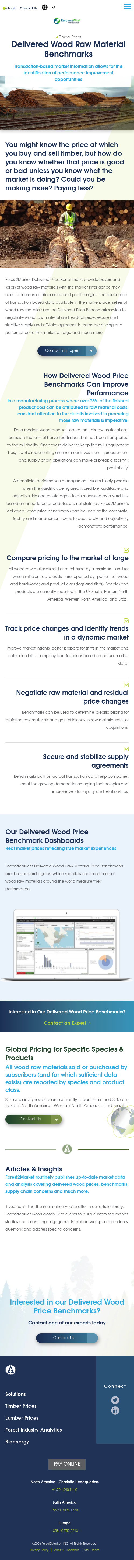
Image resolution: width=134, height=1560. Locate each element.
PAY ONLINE (67, 1464)
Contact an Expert (62, 351)
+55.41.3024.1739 (64, 1510)
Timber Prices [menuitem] (21, 1406)
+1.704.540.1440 (64, 1489)
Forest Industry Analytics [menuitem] (33, 1430)
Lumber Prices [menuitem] (21, 1418)
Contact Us (28, 8)
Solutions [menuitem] (15, 1394)
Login (12, 8)
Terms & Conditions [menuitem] (66, 1550)
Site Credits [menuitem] (91, 1550)
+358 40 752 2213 (64, 1530)
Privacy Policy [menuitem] (39, 1550)
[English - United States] (48, 7)
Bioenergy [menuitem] (17, 1442)
